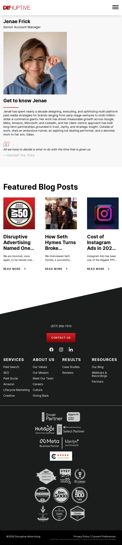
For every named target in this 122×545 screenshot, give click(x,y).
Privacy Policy (81, 536)
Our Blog (98, 367)
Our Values (40, 367)
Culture (37, 390)
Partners (97, 381)
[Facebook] (51, 350)
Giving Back (41, 395)
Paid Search (11, 367)
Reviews (67, 372)
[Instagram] (61, 350)
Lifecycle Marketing (16, 390)
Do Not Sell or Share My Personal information (65, 539)
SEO (6, 372)
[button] (115, 7)
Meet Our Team (43, 378)
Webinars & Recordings (99, 374)
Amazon (8, 384)
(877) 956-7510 (61, 326)
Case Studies (71, 367)
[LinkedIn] (71, 349)
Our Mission (41, 372)
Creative (9, 395)
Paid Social (10, 378)
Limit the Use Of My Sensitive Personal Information (99, 539)
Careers (38, 384)
